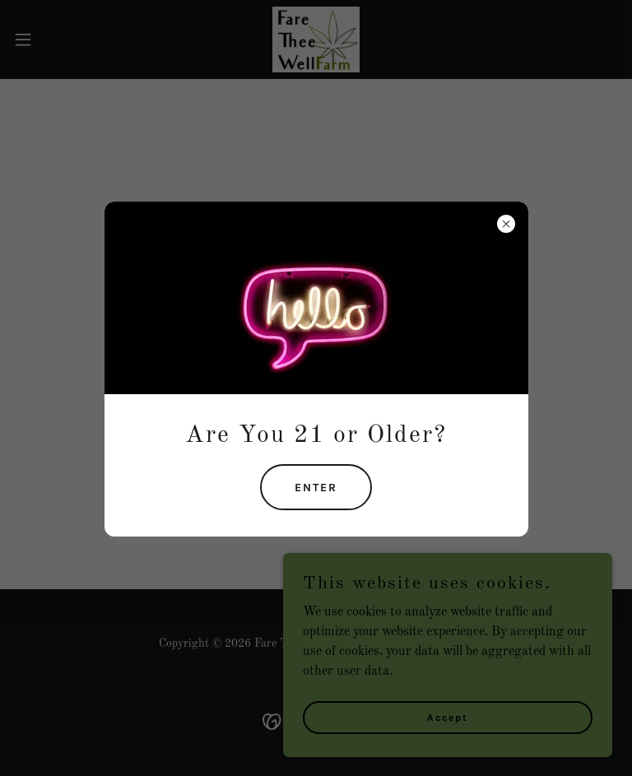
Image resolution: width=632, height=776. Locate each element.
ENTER (316, 488)
